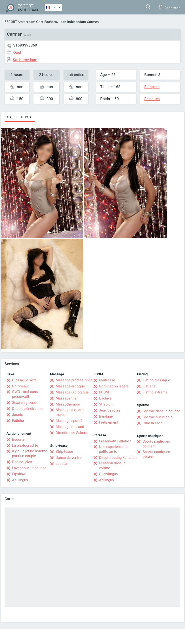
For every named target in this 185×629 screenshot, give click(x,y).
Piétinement (108, 422)
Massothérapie (68, 404)
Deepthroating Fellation (118, 457)
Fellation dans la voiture (112, 465)
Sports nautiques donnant (156, 443)
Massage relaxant (70, 427)
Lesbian (62, 463)
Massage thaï (66, 398)
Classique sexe (24, 380)
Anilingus (106, 480)
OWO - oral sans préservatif (25, 394)
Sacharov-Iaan (55, 22)
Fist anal (149, 386)
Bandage (106, 416)
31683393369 (25, 45)
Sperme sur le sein (157, 417)
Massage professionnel (74, 380)
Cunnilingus (108, 474)
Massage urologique (72, 392)
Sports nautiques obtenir (156, 454)
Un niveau (20, 386)
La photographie (25, 445)
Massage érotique (70, 386)
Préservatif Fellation (115, 441)
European (151, 87)
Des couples (22, 462)
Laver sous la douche (29, 468)
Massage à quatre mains (70, 412)
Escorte (18, 439)
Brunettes (152, 99)
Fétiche (18, 421)
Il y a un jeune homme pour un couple (29, 453)
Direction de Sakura (71, 433)
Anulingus (20, 480)
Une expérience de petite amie (113, 449)
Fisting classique (156, 380)
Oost (39, 22)
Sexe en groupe (24, 402)
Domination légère (114, 386)
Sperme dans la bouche (161, 411)
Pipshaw (19, 474)
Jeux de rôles (109, 410)
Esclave (105, 398)
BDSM (104, 392)
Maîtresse (107, 380)
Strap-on (105, 404)
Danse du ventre (68, 457)
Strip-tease (64, 451)
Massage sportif (69, 421)
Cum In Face (153, 423)
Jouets (17, 415)
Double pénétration (27, 408)
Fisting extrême (155, 392)
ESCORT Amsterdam (20, 22)
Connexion (169, 7)
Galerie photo (20, 117)
